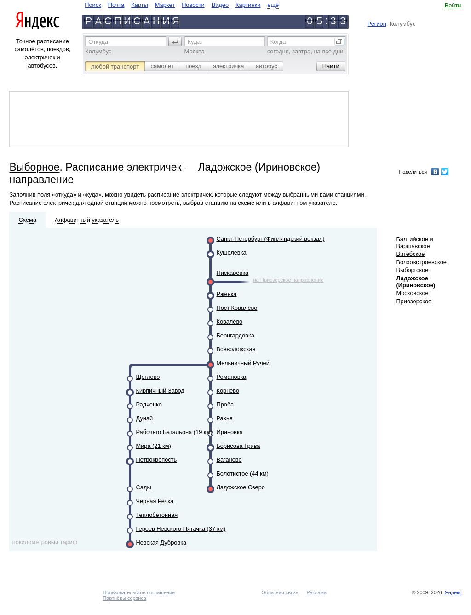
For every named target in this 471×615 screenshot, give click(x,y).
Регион (377, 23)
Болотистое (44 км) (242, 473)
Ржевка (226, 293)
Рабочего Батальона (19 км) (174, 432)
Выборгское (412, 270)
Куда (194, 41)
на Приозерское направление (288, 280)
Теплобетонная (157, 514)
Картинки (248, 4)
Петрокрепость (156, 459)
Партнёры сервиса (124, 598)
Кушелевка (231, 252)
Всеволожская (235, 349)
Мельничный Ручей (242, 363)
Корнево (227, 390)
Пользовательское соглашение (139, 592)
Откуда (98, 41)
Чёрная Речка (154, 501)
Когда (278, 41)
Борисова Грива (238, 445)
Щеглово (148, 376)
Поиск (93, 4)
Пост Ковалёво (236, 307)
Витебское (410, 253)
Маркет (165, 4)
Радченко (148, 404)
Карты (139, 4)
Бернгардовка (235, 335)
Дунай (144, 418)
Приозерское (413, 301)
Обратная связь (279, 592)
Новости (193, 4)
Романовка (231, 376)
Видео (220, 4)
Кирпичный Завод (160, 390)
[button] (175, 41)
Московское (412, 293)
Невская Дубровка (161, 542)
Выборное (34, 167)
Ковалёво (229, 321)
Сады (143, 487)
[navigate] (182, 5)
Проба (225, 404)
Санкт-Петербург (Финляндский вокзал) (270, 238)
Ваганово (228, 459)
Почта (116, 4)
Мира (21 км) (153, 445)
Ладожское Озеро (240, 487)
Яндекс (453, 592)
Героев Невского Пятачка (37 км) (180, 528)
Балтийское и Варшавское (414, 242)
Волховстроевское (421, 262)
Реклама (316, 592)
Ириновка (229, 432)
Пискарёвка (232, 272)
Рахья (224, 418)
